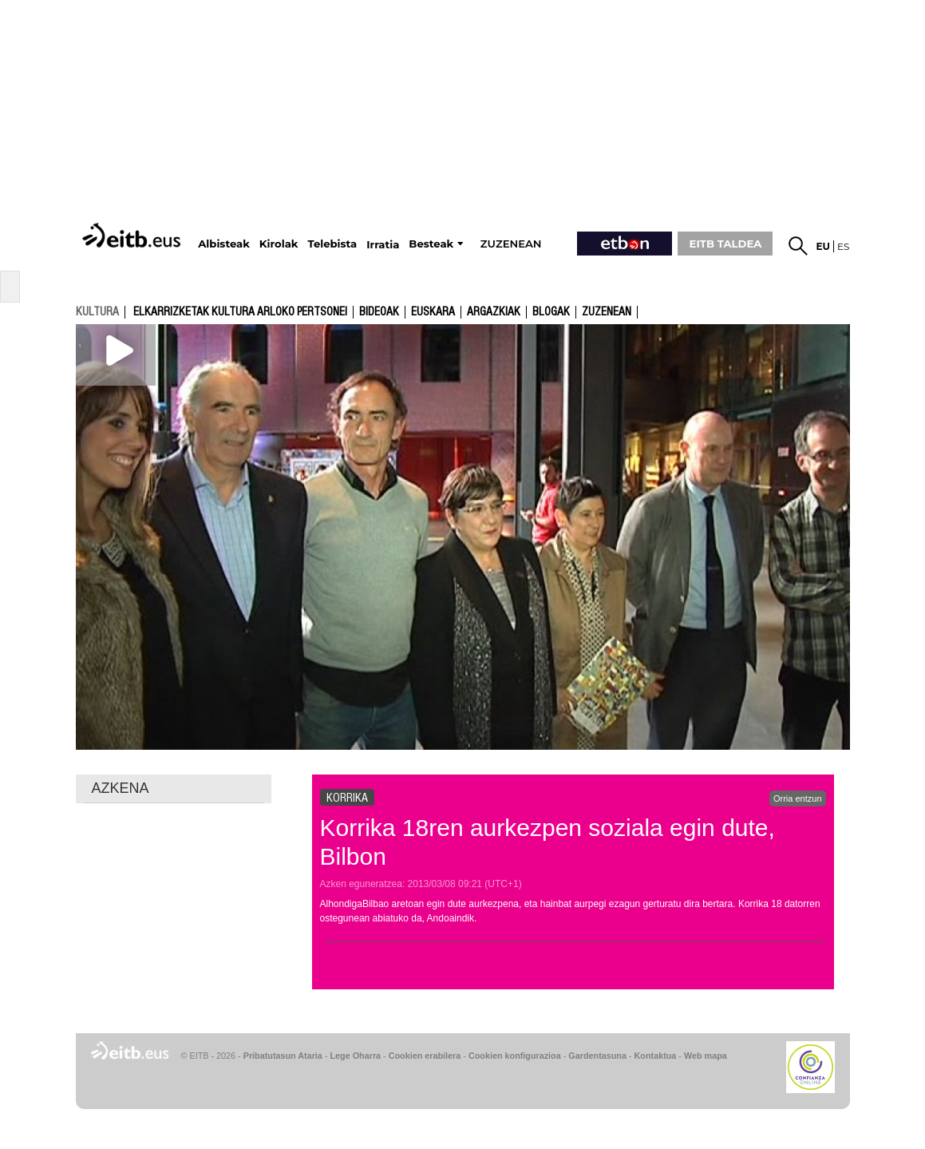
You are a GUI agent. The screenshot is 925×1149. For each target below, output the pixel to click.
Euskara (433, 312)
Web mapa (705, 1055)
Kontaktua (655, 1055)
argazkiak (493, 312)
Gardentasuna (597, 1055)
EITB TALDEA (726, 243)
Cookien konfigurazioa (514, 1055)
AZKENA (120, 788)
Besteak (431, 244)
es (843, 246)
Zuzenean (606, 312)
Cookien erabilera (425, 1055)
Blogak (551, 312)
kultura (97, 311)
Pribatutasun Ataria (282, 1055)
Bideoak (379, 312)
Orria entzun (797, 798)
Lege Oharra (355, 1055)
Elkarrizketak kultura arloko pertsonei (240, 312)
